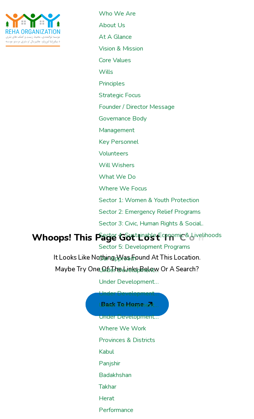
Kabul (106, 351)
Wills (106, 72)
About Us (112, 25)
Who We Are (117, 13)
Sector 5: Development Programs (144, 247)
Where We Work (122, 328)
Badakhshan (115, 375)
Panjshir (109, 363)
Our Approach (117, 258)
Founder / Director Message (137, 107)
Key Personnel (118, 142)
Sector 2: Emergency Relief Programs (150, 212)
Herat (106, 398)
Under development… (129, 270)
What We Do (117, 177)
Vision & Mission (121, 48)
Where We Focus (123, 188)
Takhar (107, 386)
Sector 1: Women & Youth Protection (149, 200)
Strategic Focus (120, 95)
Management (117, 130)
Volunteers (113, 153)
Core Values (115, 60)
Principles (112, 83)
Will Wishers (117, 165)
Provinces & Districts (127, 340)
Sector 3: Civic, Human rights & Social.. (151, 223)
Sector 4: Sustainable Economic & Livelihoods (160, 235)
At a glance (115, 37)
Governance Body (123, 118)
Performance (116, 410)
